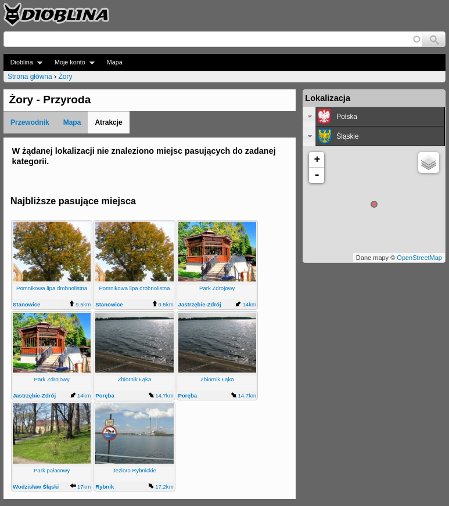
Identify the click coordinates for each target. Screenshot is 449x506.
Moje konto (71, 62)
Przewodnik (29, 122)
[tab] (374, 116)
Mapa (115, 62)
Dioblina (22, 62)
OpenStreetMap (419, 257)
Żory (65, 77)
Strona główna (30, 77)
